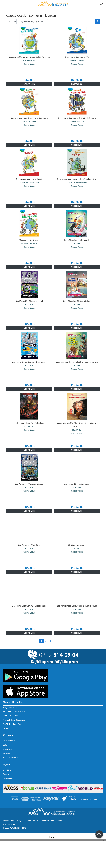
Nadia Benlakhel (29, 121)
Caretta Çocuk (29, 64)
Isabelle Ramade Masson (29, 182)
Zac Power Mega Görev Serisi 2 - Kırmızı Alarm (77, 606)
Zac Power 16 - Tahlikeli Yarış (76, 484)
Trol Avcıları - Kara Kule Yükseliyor (29, 423)
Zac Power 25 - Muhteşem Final (29, 301)
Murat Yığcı (76, 430)
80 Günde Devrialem (76, 545)
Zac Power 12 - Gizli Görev (29, 545)
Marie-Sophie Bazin (29, 60)
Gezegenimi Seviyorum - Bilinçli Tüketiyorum (77, 118)
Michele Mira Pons (76, 60)
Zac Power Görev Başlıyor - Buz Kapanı (29, 362)
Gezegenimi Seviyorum (29, 240)
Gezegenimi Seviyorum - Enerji (29, 179)
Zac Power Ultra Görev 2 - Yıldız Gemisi (29, 606)
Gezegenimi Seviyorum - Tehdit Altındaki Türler (77, 179)
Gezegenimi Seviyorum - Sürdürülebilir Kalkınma (29, 57)
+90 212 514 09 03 (11, 824)
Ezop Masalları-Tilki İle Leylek (76, 240)
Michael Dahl (29, 426)
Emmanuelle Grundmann (77, 182)
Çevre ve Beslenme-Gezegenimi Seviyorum (29, 118)
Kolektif (77, 243)
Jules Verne (76, 548)
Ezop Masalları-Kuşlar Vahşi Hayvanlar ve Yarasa (77, 362)
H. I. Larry (29, 304)
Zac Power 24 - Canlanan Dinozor (29, 484)
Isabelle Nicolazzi (77, 121)
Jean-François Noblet (29, 243)
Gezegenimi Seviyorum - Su (77, 57)
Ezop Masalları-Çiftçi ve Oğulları (76, 301)
